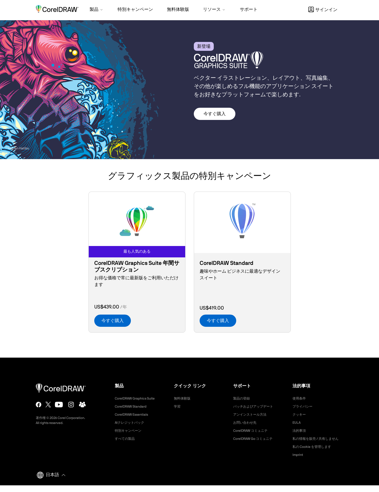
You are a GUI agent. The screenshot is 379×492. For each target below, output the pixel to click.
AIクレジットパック (132, 423)
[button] (97, 10)
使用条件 (300, 398)
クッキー (300, 414)
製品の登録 (243, 398)
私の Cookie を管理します (314, 453)
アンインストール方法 (252, 414)
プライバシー (304, 406)
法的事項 (300, 431)
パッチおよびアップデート (256, 406)
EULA (297, 423)
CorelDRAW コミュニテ (253, 431)
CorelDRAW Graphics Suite (138, 398)
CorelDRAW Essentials (134, 414)
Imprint (298, 461)
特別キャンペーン (130, 431)
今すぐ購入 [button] (215, 114)
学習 (178, 406)
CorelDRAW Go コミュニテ (256, 439)
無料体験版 (183, 398)
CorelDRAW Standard (133, 406)
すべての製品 (126, 439)
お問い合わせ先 (246, 423)
